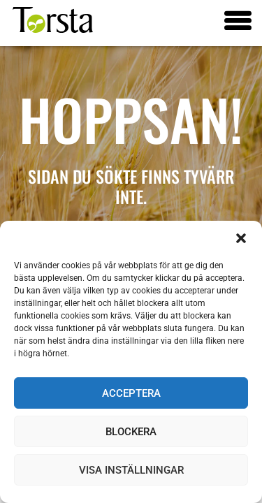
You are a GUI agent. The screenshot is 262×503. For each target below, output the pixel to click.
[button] (241, 238)
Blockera (131, 431)
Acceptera (131, 393)
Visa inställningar (131, 470)
